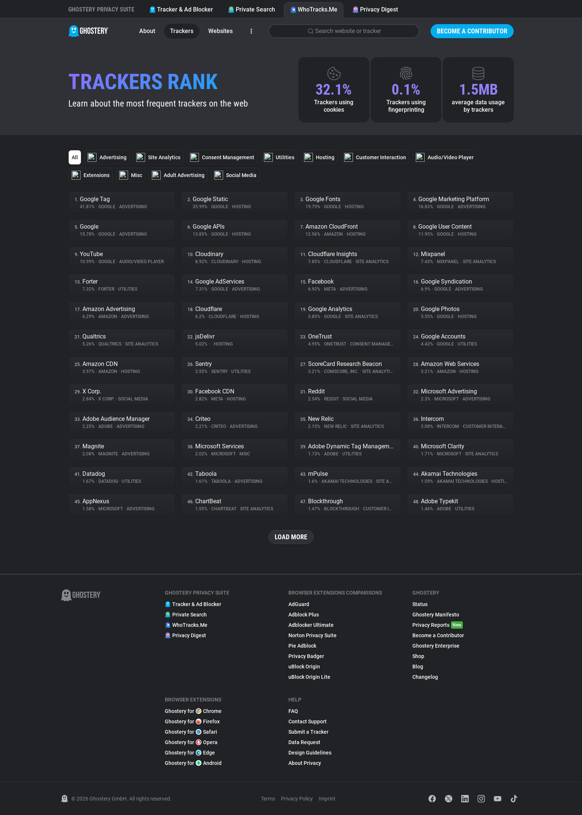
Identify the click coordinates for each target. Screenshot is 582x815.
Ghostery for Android (193, 763)
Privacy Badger (306, 656)
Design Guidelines (309, 753)
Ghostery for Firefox (192, 721)
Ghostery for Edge (190, 753)
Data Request (304, 742)
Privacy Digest (375, 9)
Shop (418, 656)
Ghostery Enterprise (436, 646)
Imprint (327, 799)
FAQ (293, 711)
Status (420, 604)
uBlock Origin (304, 667)
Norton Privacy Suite (312, 635)
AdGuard (298, 604)
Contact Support (307, 721)
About (147, 31)
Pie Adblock (302, 646)
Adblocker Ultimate (311, 625)
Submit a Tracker (308, 732)
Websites (220, 31)
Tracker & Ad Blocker (181, 9)
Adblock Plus (303, 615)
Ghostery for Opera (191, 742)
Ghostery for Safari (191, 732)
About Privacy (304, 763)
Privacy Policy (297, 799)
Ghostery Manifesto (435, 615)
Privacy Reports (437, 625)
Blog (417, 667)
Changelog (425, 677)
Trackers (181, 31)
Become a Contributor (472, 31)
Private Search (251, 9)
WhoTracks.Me (313, 9)
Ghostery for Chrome (193, 711)
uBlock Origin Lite (309, 677)
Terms (268, 799)
